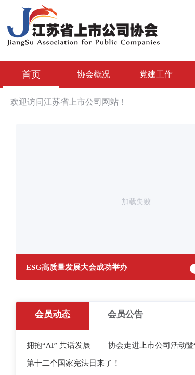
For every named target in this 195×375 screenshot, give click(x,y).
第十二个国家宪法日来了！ (73, 363)
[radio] (52, 316)
